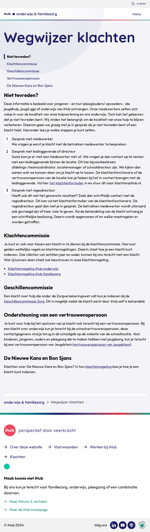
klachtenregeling (98, 366)
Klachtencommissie (22, 64)
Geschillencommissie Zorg (24, 301)
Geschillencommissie (23, 71)
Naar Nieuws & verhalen (28, 501)
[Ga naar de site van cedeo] (142, 525)
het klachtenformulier (67, 183)
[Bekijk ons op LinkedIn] (114, 525)
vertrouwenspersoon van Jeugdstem (101, 344)
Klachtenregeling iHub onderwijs (33, 268)
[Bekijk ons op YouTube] (123, 525)
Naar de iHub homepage (28, 509)
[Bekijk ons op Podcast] (131, 525)
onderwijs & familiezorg (24, 402)
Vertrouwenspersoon (23, 78)
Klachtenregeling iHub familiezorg (34, 274)
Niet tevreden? (19, 56)
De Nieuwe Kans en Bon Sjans (30, 85)
